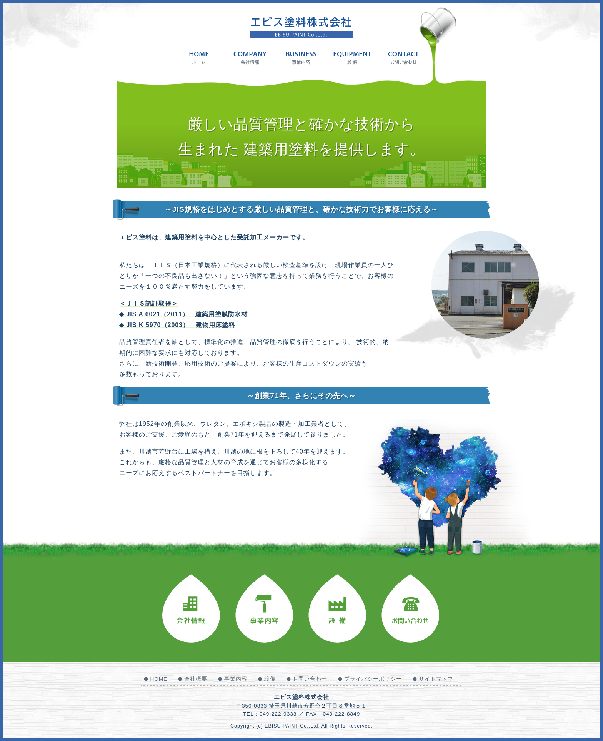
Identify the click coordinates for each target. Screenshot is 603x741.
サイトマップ (436, 679)
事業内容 (235, 679)
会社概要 (195, 679)
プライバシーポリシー (373, 679)
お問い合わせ (310, 679)
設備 (270, 679)
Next (491, 285)
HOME (158, 679)
